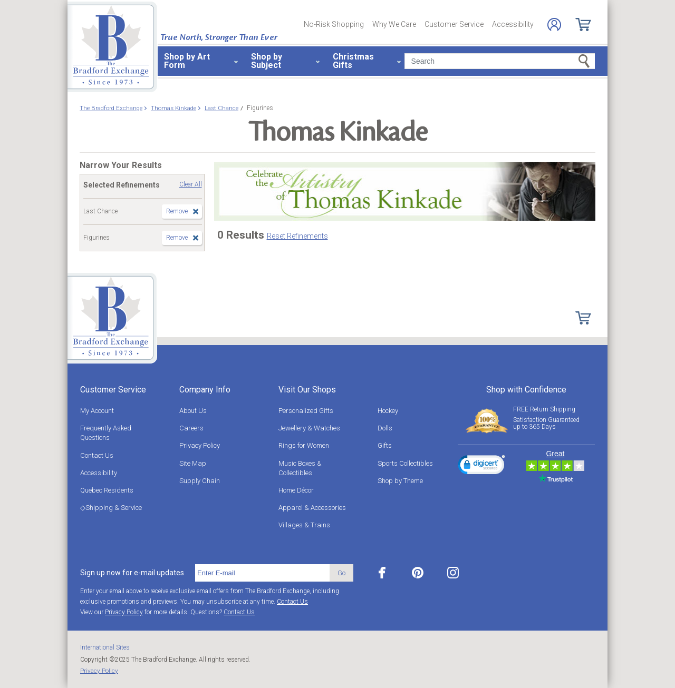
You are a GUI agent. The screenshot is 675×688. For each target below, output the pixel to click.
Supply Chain (199, 481)
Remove (177, 211)
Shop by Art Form (187, 61)
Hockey (388, 411)
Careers (191, 428)
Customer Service (454, 24)
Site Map (192, 463)
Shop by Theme (400, 481)
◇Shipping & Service (111, 508)
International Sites (105, 647)
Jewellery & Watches (309, 428)
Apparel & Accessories (312, 508)
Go (341, 573)
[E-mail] (262, 573)
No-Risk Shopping (334, 24)
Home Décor (296, 490)
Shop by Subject (266, 61)
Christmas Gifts (353, 61)
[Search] (499, 61)
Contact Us (96, 455)
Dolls (385, 428)
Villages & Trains (304, 525)
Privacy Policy (199, 445)
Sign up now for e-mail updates (132, 572)
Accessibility (513, 24)
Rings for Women (303, 445)
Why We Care (394, 24)
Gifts (385, 445)
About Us (193, 411)
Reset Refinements (297, 236)
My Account (97, 411)
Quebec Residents (106, 490)
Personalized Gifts (305, 411)
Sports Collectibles (405, 463)
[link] (481, 466)
